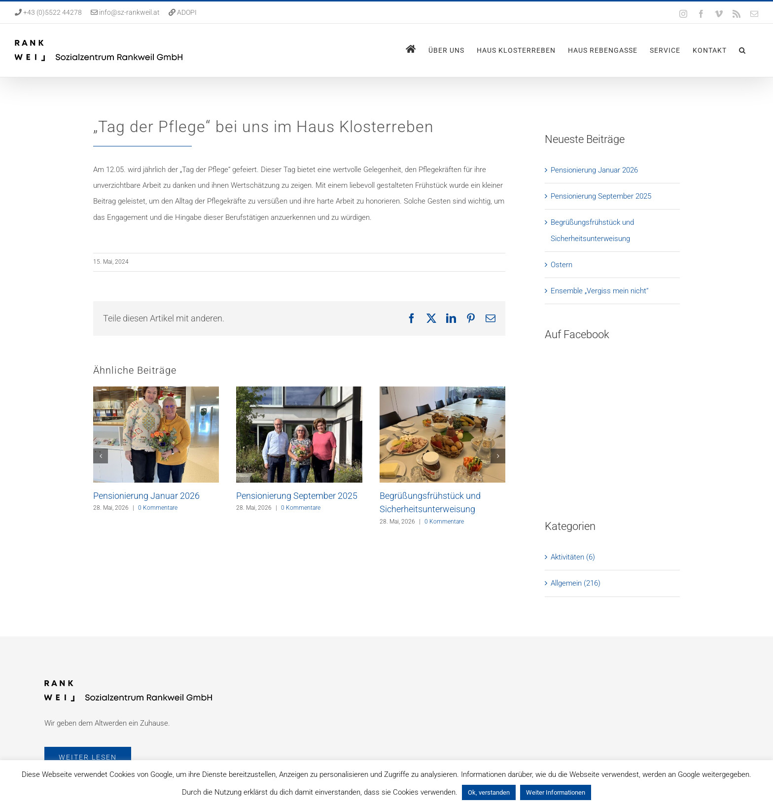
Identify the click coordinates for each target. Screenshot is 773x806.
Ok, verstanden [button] (489, 792)
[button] (742, 50)
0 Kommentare (157, 507)
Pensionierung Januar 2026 (146, 496)
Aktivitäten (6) (573, 434)
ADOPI (187, 12)
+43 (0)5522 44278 (52, 12)
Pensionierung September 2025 (296, 496)
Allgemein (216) (575, 460)
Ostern (561, 264)
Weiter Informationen (555, 792)
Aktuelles (414, 734)
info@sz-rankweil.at (129, 12)
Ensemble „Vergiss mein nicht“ (599, 290)
